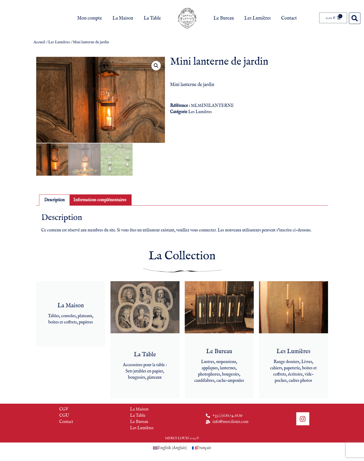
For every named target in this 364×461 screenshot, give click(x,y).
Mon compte (89, 18)
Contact (289, 18)
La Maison (123, 18)
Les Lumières (257, 18)
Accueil (39, 42)
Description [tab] (54, 199)
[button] (354, 18)
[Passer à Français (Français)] (201, 447)
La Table (152, 18)
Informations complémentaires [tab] (99, 199)
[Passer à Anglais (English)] (169, 447)
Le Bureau (223, 18)
